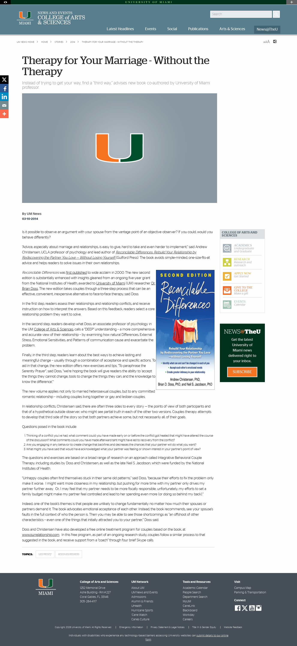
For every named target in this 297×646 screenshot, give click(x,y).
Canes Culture (140, 619)
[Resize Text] (266, 42)
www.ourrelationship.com (40, 535)
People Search (192, 592)
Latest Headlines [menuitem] (120, 29)
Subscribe (242, 372)
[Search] (276, 14)
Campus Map (242, 587)
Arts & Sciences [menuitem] (232, 29)
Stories (58, 42)
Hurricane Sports (142, 610)
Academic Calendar (195, 587)
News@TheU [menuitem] (267, 29)
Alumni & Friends (142, 601)
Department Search (195, 596)
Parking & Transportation (250, 592)
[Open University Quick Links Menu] (291, 2)
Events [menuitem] (150, 29)
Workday (188, 614)
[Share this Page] (272, 44)
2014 (72, 42)
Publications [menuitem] (198, 29)
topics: (27, 554)
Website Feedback (233, 627)
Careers (188, 619)
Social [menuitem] (172, 29)
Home (44, 42)
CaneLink (189, 605)
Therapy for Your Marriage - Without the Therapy (112, 42)
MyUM (187, 601)
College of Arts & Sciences (53, 329)
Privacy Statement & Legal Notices (167, 627)
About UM (137, 587)
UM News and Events (144, 592)
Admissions (138, 596)
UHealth (136, 605)
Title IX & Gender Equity (204, 627)
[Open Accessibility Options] (5, 2)
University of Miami (110, 283)
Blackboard (190, 610)
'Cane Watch (139, 614)
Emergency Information (131, 627)
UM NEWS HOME (25, 42)
